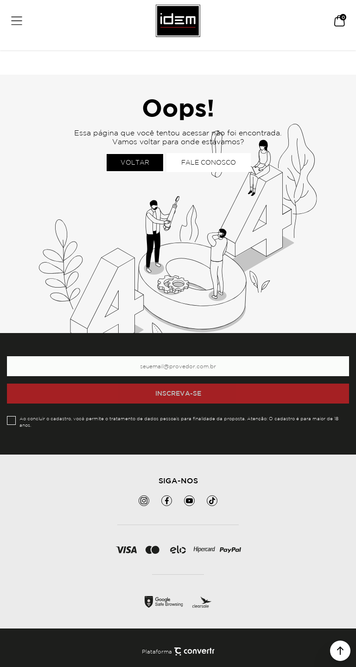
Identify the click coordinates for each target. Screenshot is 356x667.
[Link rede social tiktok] (212, 500)
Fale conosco (208, 162)
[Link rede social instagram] (144, 500)
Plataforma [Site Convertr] (178, 651)
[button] (340, 651)
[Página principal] (178, 21)
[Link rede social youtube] (189, 500)
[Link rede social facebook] (166, 500)
